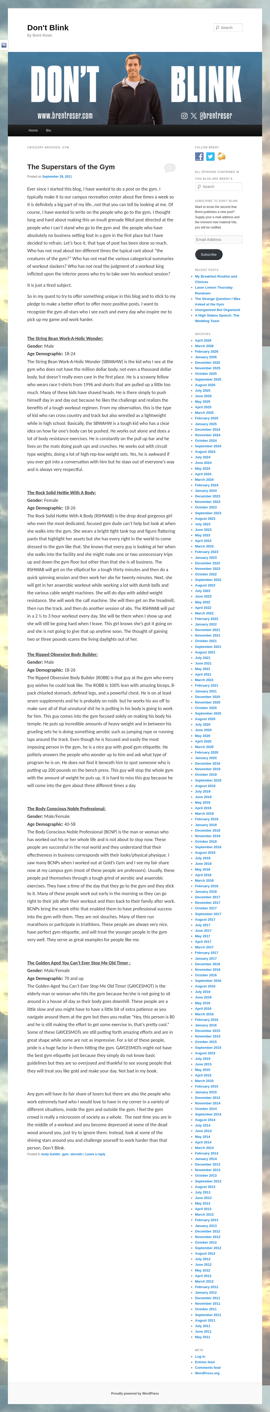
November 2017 (207, 903)
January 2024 (206, 491)
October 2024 (206, 441)
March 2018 (204, 880)
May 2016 (202, 1003)
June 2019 (203, 797)
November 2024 (207, 435)
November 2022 (207, 569)
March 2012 (204, 1281)
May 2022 (202, 602)
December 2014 (207, 1098)
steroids (76, 1154)
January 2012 (206, 1292)
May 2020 (202, 736)
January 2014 (206, 1159)
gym (65, 1154)
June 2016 (203, 997)
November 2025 (207, 368)
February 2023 (206, 552)
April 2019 (203, 808)
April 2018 (203, 875)
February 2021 (206, 685)
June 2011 (203, 1331)
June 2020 (203, 730)
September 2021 (208, 647)
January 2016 (206, 1025)
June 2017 (203, 931)
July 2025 (203, 390)
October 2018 (206, 841)
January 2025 (206, 424)
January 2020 (206, 758)
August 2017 (205, 919)
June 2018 (203, 864)
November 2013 (207, 1170)
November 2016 (207, 970)
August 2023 (205, 519)
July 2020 (203, 724)
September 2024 (208, 446)
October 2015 (206, 1042)
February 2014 (206, 1153)
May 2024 (202, 468)
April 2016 (203, 1009)
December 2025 (207, 363)
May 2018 (202, 869)
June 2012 (203, 1265)
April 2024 (203, 474)
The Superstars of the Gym (71, 167)
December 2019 (207, 763)
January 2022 (206, 624)
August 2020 (205, 719)
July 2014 (203, 1125)
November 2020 (207, 702)
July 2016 (203, 992)
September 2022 (208, 580)
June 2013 (203, 1198)
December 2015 (207, 1031)
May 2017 (202, 936)
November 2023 (207, 502)
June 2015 (203, 1064)
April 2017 (203, 942)
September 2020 (208, 713)
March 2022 (204, 613)
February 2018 (206, 886)
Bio (48, 130)
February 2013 (206, 1220)
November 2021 (207, 635)
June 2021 (203, 663)
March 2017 (204, 947)
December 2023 (207, 496)
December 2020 (207, 697)
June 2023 (203, 530)
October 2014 (206, 1109)
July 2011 (203, 1326)
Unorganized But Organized (217, 310)
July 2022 (203, 591)
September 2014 (208, 1114)
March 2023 (204, 546)
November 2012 (207, 1237)
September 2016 (208, 981)
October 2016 (206, 975)
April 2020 (203, 741)
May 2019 (202, 802)
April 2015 (203, 1075)
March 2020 (204, 747)
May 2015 (202, 1070)
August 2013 (205, 1187)
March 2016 (204, 1014)
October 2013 (206, 1175)
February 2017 (206, 953)
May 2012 (202, 1270)
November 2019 (207, 769)
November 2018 (207, 836)
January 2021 (206, 691)
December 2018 (207, 830)
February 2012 (206, 1287)
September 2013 (208, 1181)
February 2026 (206, 351)
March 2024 (204, 480)
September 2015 (208, 1048)
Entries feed (205, 1362)
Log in (200, 1356)
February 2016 (206, 1020)
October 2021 (206, 641)
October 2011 (206, 1309)
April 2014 (203, 1142)
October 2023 (206, 507)
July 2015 (203, 1059)
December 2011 (207, 1298)
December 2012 (207, 1231)
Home (33, 130)
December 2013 (207, 1164)
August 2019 (205, 786)
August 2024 (205, 452)
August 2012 (205, 1253)
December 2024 (207, 429)
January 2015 (206, 1092)
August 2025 (205, 385)
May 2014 (202, 1137)
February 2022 (206, 619)
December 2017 (207, 897)
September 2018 (208, 847)
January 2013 (206, 1226)
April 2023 (203, 541)
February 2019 (206, 819)
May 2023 (202, 535)
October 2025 (206, 374)
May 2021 (202, 669)
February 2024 (206, 485)
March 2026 (204, 346)
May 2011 (202, 1337)
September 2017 (208, 914)
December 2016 (207, 964)
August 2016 (205, 986)
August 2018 (205, 853)
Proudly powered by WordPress (135, 1393)
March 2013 (204, 1214)
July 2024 (203, 457)
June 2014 (203, 1131)
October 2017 (206, 908)
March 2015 (204, 1081)
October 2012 (206, 1242)
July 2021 (203, 658)
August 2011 (205, 1320)
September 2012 (208, 1248)
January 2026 (206, 357)
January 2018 (206, 892)
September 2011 (208, 1315)
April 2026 (203, 340)
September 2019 (208, 780)
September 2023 (208, 513)
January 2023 (206, 558)
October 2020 (206, 708)
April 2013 (203, 1209)
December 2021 (207, 630)
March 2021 (204, 680)
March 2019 (204, 814)
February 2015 (206, 1086)
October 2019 (206, 775)
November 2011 (207, 1304)
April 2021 (203, 674)
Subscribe (209, 254)
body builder (50, 1154)
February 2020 (206, 752)
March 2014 (204, 1148)
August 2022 (205, 585)
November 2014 (207, 1103)
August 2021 (205, 652)
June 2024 (203, 463)
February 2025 (206, 418)
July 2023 (203, 524)
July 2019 (203, 791)
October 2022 (206, 574)
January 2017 (206, 958)
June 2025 (203, 396)
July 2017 (203, 925)
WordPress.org (207, 1373)
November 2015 (207, 1036)
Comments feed (208, 1368)
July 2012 (203, 1259)
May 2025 (202, 402)
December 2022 (207, 563)
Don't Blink (48, 27)
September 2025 (208, 379)
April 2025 (203, 407)
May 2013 (202, 1203)
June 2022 (203, 596)
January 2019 (206, 825)
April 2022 (203, 608)
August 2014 (205, 1120)
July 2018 (203, 858)
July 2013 (203, 1192)
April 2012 (203, 1276)
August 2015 (205, 1053)
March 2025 (204, 413)
